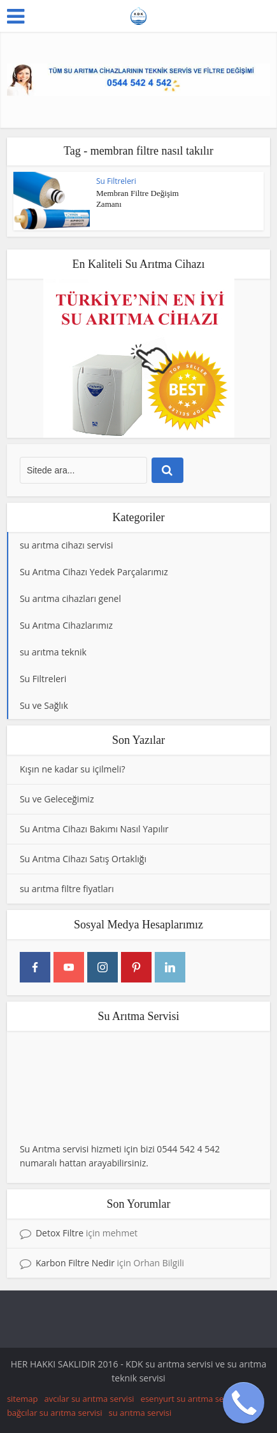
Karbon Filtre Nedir (75, 1263)
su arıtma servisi (140, 1412)
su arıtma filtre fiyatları (67, 889)
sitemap (22, 1398)
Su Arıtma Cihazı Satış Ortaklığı (83, 859)
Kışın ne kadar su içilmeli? (72, 769)
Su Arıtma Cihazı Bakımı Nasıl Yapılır (94, 829)
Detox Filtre (59, 1233)
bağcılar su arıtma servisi (55, 1412)
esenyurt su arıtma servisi (190, 1398)
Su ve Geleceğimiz (57, 799)
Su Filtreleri (116, 181)
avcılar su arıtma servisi (89, 1398)
